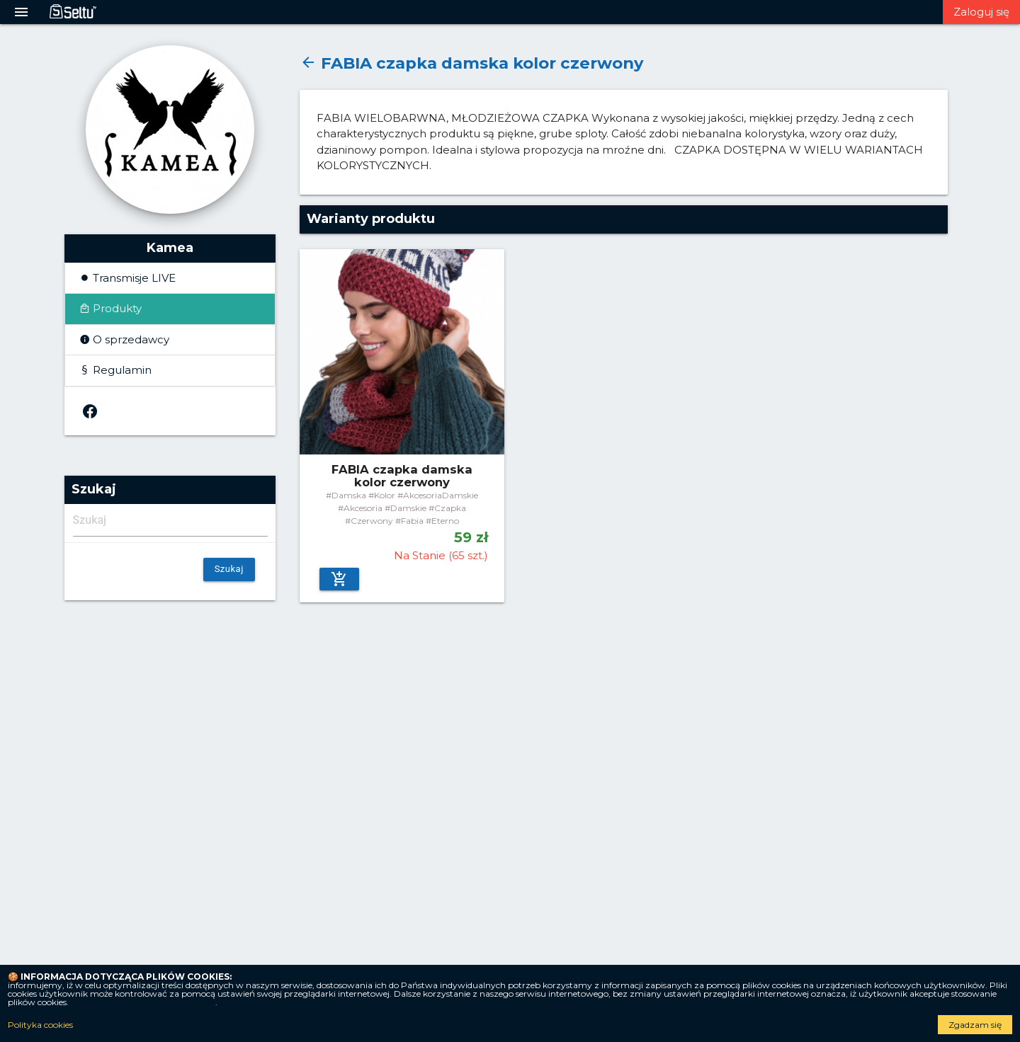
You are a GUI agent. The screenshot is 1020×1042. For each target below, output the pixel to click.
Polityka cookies (40, 1025)
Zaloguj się (981, 11)
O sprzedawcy (129, 339)
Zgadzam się (975, 1024)
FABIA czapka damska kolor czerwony (471, 63)
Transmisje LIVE (133, 278)
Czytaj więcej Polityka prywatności (143, 1002)
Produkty (116, 308)
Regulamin (121, 370)
